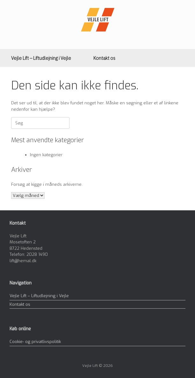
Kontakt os (104, 58)
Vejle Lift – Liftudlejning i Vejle (41, 58)
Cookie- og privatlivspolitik (35, 341)
